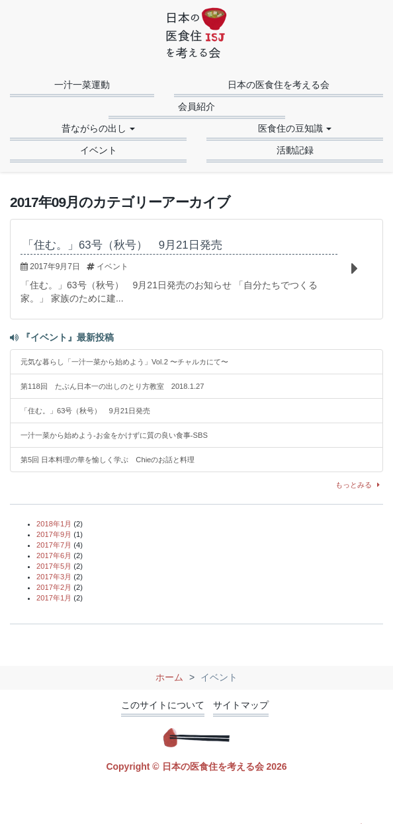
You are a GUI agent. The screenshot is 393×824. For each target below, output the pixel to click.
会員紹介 (196, 106)
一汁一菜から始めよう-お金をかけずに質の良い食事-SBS (114, 435)
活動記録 (295, 150)
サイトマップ (241, 705)
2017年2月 (53, 587)
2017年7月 (53, 545)
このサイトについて (162, 705)
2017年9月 (53, 534)
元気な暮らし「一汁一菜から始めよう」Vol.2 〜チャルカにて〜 (124, 362)
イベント (98, 150)
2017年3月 (53, 577)
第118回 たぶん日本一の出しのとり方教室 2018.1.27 (112, 386)
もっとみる (359, 485)
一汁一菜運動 (82, 84)
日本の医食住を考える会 (278, 84)
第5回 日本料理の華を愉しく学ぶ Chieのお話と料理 (108, 460)
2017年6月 (53, 555)
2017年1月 (53, 598)
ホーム (169, 677)
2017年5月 (53, 566)
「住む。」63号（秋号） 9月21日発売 (85, 411)
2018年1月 (53, 524)
